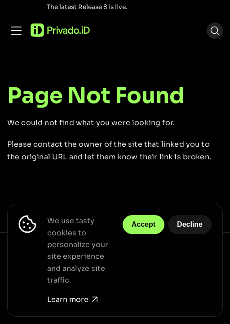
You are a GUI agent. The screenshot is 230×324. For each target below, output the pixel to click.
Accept (143, 224)
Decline (190, 224)
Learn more (72, 299)
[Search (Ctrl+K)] (215, 30)
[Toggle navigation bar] (16, 30)
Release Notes (152, 7)
